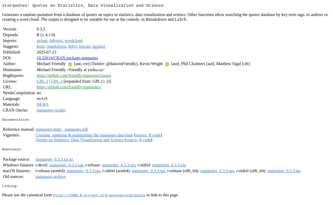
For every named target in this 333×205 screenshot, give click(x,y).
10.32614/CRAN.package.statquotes (67, 59)
